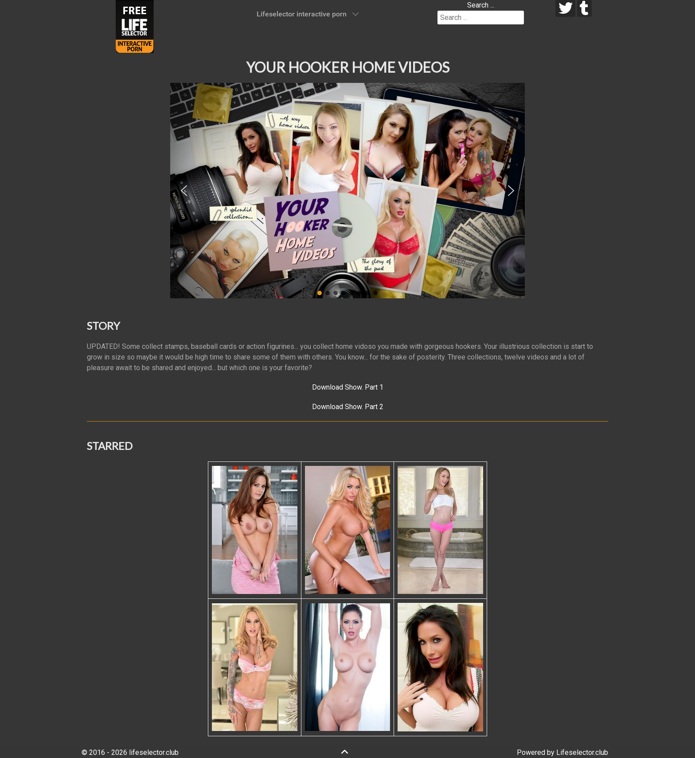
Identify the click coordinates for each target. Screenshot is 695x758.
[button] (184, 191)
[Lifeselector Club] (135, 26)
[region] (347, 190)
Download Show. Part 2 (347, 406)
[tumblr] (584, 8)
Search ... (480, 5)
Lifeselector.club (582, 752)
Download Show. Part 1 (347, 387)
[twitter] (565, 8)
